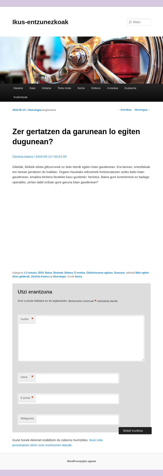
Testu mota (64, 88)
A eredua (112, 88)
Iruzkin (27, 319)
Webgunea (27, 418)
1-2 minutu (30, 272)
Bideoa (68, 272)
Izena (27, 377)
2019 (41, 272)
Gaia (32, 88)
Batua (48, 272)
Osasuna (119, 272)
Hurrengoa (143, 109)
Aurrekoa (124, 109)
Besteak (58, 272)
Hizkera (95, 88)
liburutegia (34, 110)
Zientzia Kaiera (40, 276)
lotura (78, 276)
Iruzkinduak (20, 97)
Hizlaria (46, 88)
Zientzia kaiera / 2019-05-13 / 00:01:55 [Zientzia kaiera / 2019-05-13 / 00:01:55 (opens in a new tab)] (39, 156)
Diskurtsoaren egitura (100, 272)
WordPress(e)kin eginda (81, 461)
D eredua (79, 272)
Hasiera (18, 88)
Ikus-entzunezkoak (40, 21)
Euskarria (130, 88)
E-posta (27, 398)
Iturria (81, 88)
